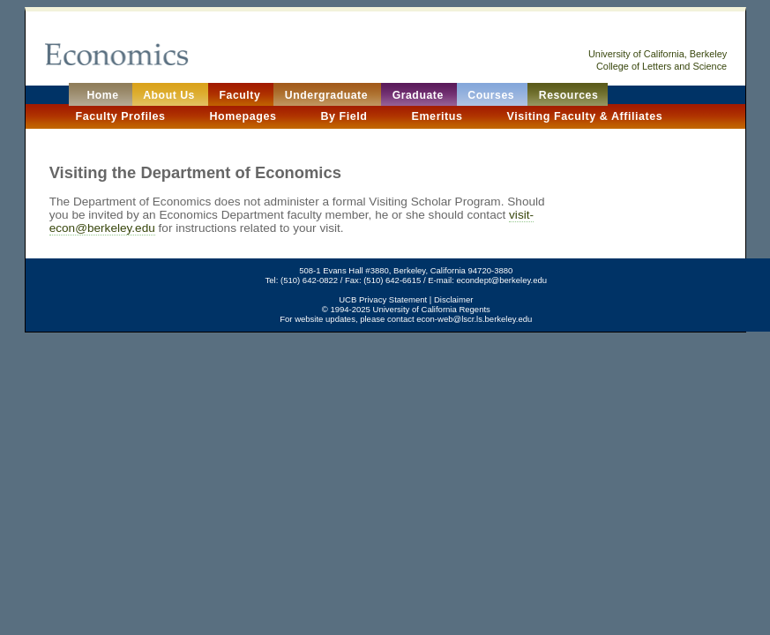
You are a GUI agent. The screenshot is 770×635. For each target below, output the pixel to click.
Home (101, 95)
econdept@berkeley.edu (501, 280)
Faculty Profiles (121, 116)
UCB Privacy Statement (383, 299)
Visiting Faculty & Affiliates (585, 116)
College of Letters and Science (661, 66)
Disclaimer (453, 299)
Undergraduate (328, 95)
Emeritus (439, 116)
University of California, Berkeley (657, 54)
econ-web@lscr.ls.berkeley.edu (474, 319)
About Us (170, 95)
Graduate (419, 95)
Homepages (245, 116)
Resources (569, 95)
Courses (492, 95)
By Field (345, 116)
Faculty (242, 95)
